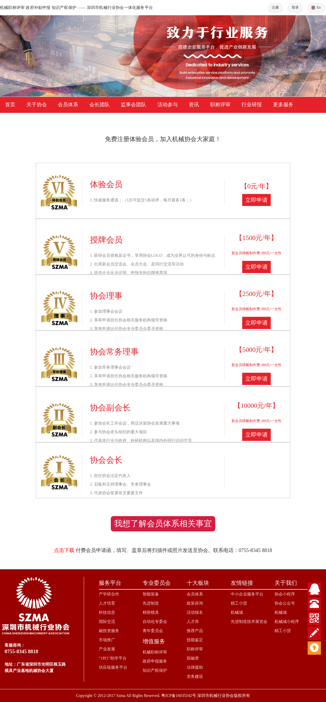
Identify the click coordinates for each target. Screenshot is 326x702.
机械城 (237, 612)
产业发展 (107, 649)
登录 (295, 7)
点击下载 (64, 550)
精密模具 (151, 612)
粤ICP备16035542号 (178, 695)
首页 (10, 104)
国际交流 (107, 621)
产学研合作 (109, 594)
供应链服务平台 (113, 667)
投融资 (193, 658)
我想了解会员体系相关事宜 (163, 523)
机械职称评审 (155, 652)
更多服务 (283, 104)
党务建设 (195, 676)
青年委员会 (153, 631)
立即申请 (256, 200)
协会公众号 (285, 603)
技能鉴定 (195, 640)
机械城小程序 (287, 621)
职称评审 (220, 104)
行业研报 (251, 104)
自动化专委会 (155, 621)
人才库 (193, 621)
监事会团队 (133, 104)
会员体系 (68, 104)
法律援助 (195, 667)
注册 (275, 7)
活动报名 (195, 612)
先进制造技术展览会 (249, 621)
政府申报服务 (155, 661)
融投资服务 (109, 631)
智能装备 (151, 594)
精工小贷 (239, 603)
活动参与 (167, 104)
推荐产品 (195, 631)
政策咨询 (195, 603)
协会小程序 (285, 594)
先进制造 (151, 603)
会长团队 (99, 104)
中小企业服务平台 (247, 594)
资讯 (194, 104)
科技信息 (107, 612)
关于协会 (36, 104)
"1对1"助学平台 (113, 658)
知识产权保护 (155, 670)
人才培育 (107, 603)
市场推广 (107, 640)
